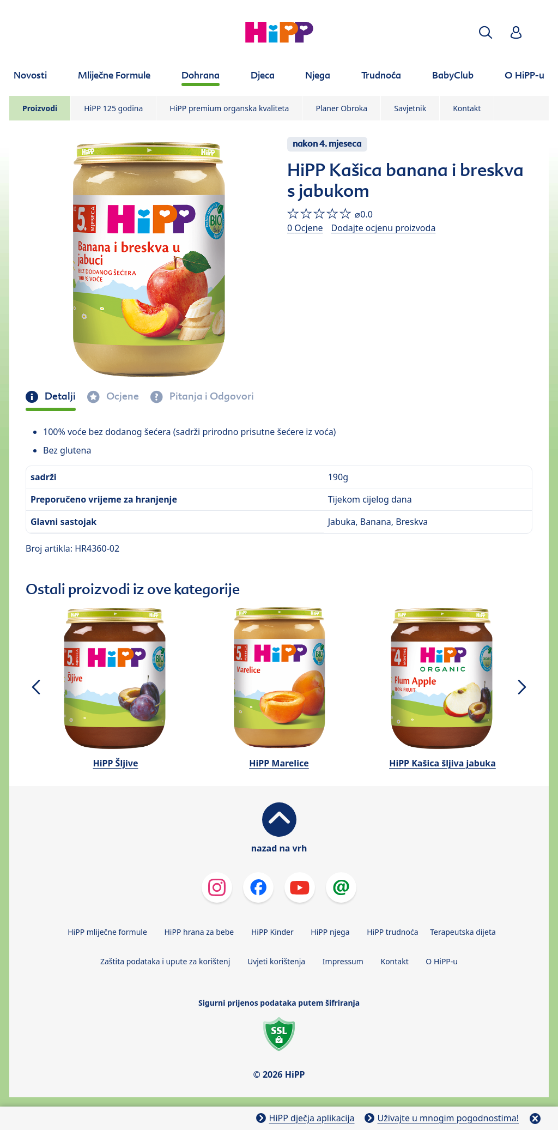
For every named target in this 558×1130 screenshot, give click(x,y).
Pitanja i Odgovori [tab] (210, 396)
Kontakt (467, 108)
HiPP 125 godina (113, 108)
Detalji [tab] (59, 396)
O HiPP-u (442, 961)
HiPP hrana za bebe (199, 932)
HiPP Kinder (272, 932)
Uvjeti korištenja (276, 961)
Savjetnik (410, 108)
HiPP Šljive (115, 763)
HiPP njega (330, 932)
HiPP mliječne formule (107, 932)
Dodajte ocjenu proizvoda (383, 228)
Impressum (343, 961)
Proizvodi (39, 108)
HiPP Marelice (278, 763)
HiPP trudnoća (392, 932)
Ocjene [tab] (121, 396)
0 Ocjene (305, 228)
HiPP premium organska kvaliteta (229, 108)
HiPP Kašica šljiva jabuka (442, 763)
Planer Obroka (341, 108)
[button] (485, 32)
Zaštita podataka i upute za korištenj (165, 961)
